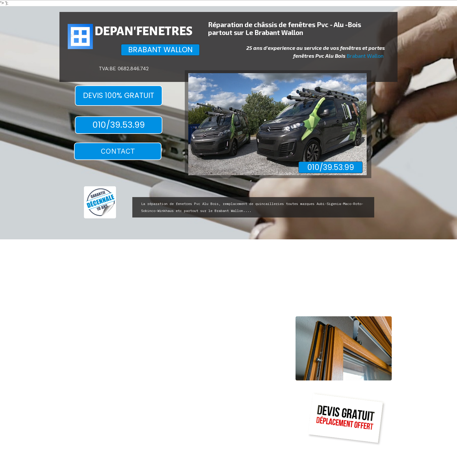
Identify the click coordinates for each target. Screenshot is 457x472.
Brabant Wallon (365, 55)
